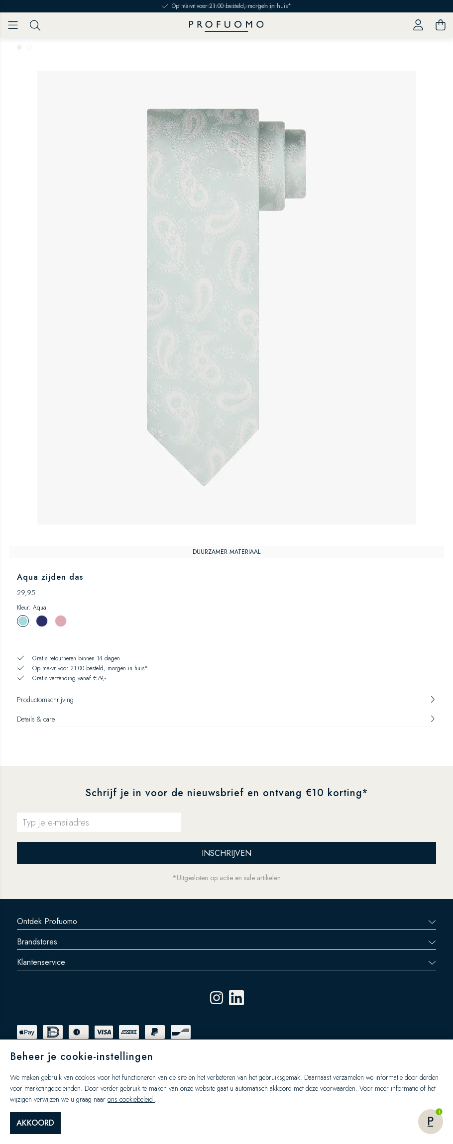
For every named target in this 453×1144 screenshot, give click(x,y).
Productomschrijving (226, 700)
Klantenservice (226, 962)
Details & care (226, 719)
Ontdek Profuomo (226, 921)
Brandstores (226, 941)
